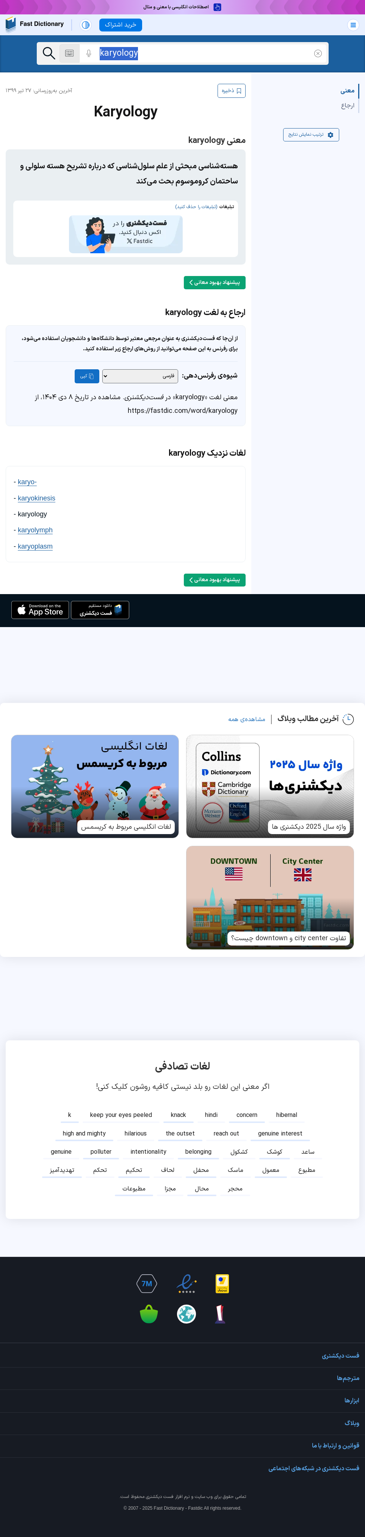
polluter (101, 1141)
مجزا (170, 1178)
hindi (211, 1104)
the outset (180, 1123)
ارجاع (347, 105)
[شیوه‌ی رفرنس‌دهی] (140, 365)
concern (247, 1104)
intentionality (148, 1141)
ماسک (235, 1159)
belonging (198, 1141)
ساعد (308, 1141)
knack (178, 1104)
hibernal (286, 1104)
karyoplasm (35, 535)
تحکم (100, 1159)
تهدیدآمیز (62, 1159)
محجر (235, 1178)
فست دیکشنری (160, 1485)
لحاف (167, 1159)
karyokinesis (36, 487)
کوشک (274, 1141)
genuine (61, 1141)
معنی (347, 91)
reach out (226, 1123)
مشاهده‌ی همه (246, 708)
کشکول (239, 1141)
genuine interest (280, 1123)
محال (202, 1178)
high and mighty (84, 1123)
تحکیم (134, 1159)
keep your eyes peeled (121, 1104)
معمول (270, 1159)
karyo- (27, 471)
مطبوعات (134, 1178)
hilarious (136, 1123)
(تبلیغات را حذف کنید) (196, 207)
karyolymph (35, 519)
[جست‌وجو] (49, 53)
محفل (201, 1159)
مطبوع (306, 1159)
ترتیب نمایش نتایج (311, 134)
